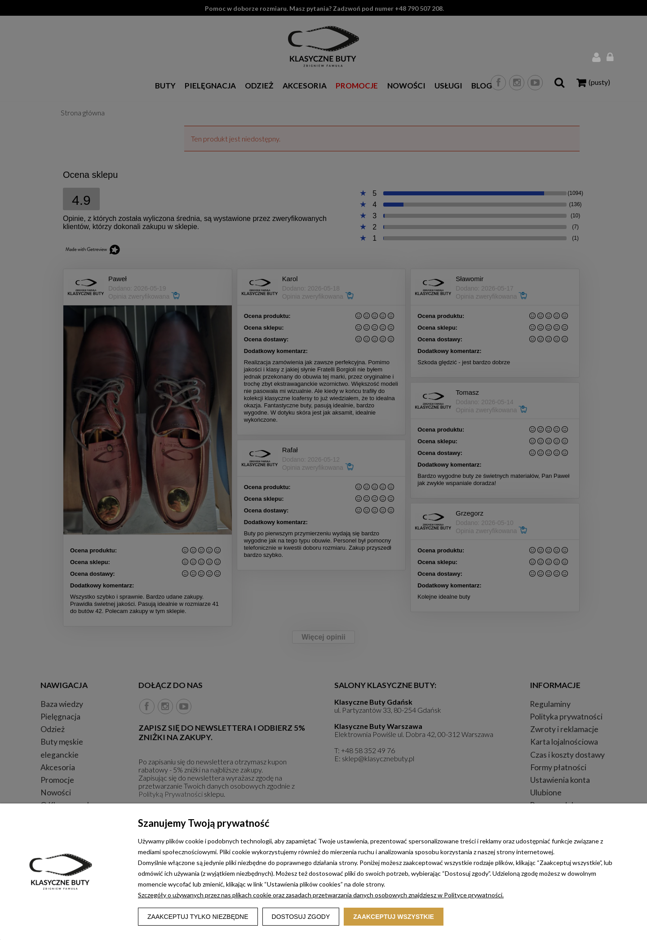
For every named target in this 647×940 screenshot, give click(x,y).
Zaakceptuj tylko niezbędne (197, 916)
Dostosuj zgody (301, 916)
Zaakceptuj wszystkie (393, 916)
